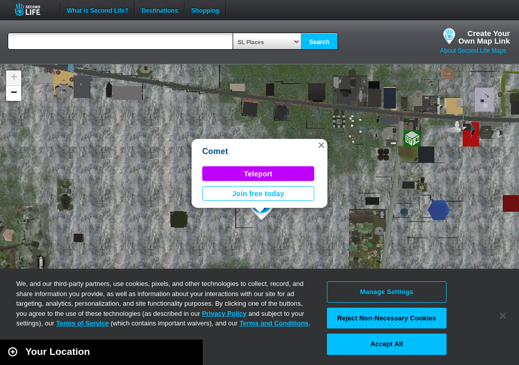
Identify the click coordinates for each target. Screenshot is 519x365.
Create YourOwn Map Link (484, 37)
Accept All (386, 344)
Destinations (159, 9)
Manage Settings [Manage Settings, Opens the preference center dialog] (386, 292)
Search (319, 42)
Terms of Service (82, 323)
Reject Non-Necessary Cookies (386, 318)
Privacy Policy (224, 313)
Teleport (258, 174)
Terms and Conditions (274, 323)
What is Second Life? (97, 9)
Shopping (205, 9)
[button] (321, 145)
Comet (215, 151)
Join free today (258, 194)
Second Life (33, 9)
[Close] (503, 316)
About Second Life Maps (473, 50)
